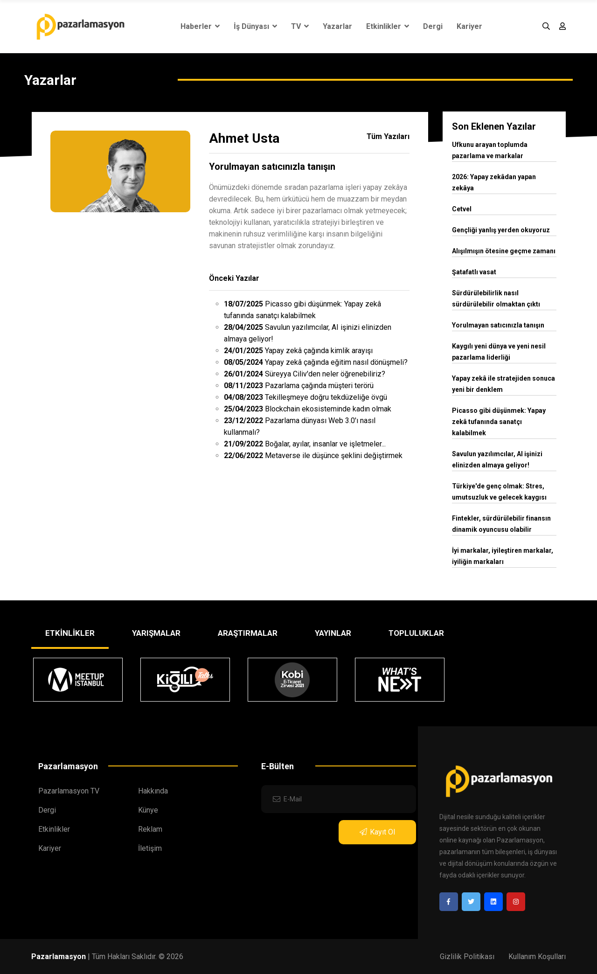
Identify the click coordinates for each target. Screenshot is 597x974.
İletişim (150, 848)
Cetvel (462, 209)
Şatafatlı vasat (474, 272)
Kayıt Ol (377, 832)
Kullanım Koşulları (537, 956)
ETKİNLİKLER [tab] (70, 633)
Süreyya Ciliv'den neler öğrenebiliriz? (304, 373)
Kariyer (469, 26)
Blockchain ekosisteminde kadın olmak (307, 408)
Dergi (433, 26)
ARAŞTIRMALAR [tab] (248, 633)
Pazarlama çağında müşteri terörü (299, 385)
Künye (148, 810)
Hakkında (153, 790)
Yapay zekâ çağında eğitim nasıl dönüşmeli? (316, 362)
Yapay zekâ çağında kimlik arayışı (298, 350)
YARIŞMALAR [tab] (156, 633)
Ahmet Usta (244, 138)
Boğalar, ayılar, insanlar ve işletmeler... (305, 443)
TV (300, 26)
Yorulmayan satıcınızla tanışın (272, 166)
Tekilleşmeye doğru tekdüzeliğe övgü (305, 397)
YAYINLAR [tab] (333, 633)
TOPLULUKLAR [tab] (416, 633)
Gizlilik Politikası (467, 956)
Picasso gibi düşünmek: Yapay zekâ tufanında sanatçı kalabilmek (499, 422)
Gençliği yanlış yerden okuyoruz (501, 230)
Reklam (150, 829)
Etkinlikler (387, 26)
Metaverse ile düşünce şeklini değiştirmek (313, 455)
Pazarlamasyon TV (68, 790)
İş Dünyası (255, 26)
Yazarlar (337, 26)
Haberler (200, 26)
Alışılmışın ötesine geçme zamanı (503, 251)
